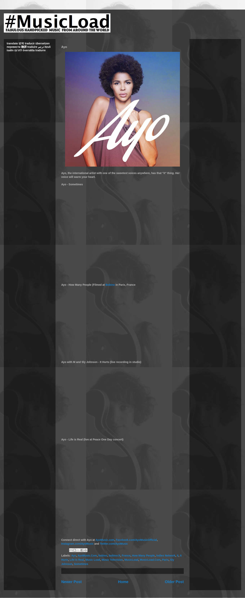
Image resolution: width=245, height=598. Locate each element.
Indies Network (166, 555)
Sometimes (81, 563)
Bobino (110, 284)
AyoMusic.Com (87, 555)
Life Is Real (77, 559)
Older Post (174, 582)
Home (123, 582)
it (178, 555)
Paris (165, 559)
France (126, 555)
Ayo (73, 555)
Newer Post (71, 582)
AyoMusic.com (105, 539)
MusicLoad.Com (150, 559)
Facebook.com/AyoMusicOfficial (136, 539)
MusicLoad (131, 559)
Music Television (112, 559)
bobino (102, 555)
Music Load (92, 559)
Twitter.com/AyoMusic (114, 543)
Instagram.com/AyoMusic (77, 543)
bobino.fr (114, 555)
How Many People (143, 555)
